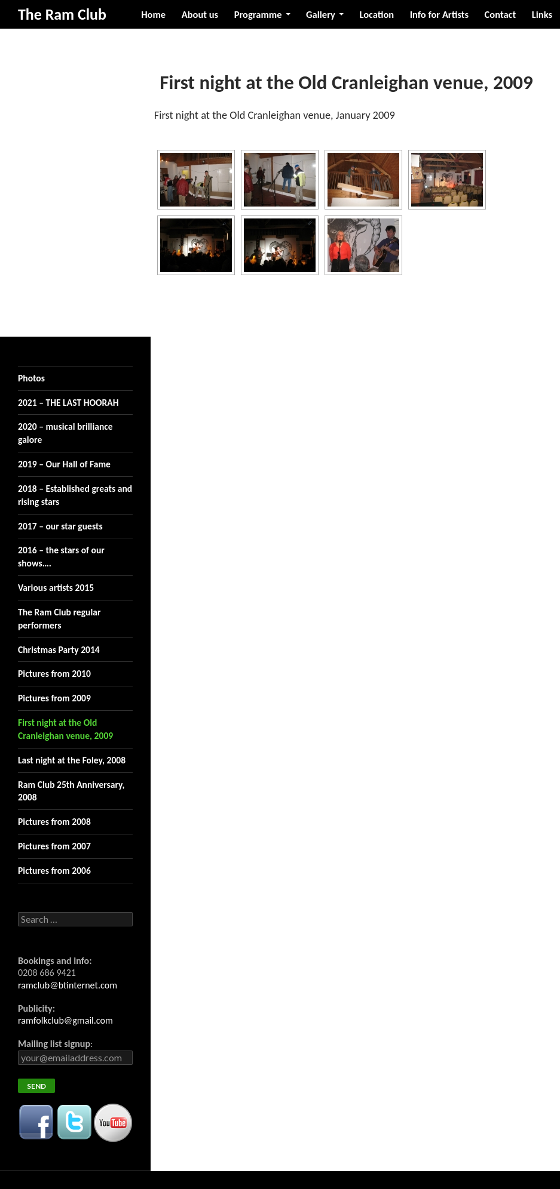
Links (542, 14)
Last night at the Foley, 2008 (72, 760)
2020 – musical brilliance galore (65, 433)
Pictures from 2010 (54, 673)
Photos (31, 378)
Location (376, 14)
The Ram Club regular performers (59, 618)
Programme (258, 14)
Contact (500, 14)
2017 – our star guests (60, 526)
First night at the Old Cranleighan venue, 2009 (65, 729)
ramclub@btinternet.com (67, 985)
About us (200, 14)
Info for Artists (439, 14)
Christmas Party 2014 (59, 649)
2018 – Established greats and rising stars (75, 495)
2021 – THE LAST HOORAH (68, 402)
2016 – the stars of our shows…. (61, 556)
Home (153, 14)
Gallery (320, 14)
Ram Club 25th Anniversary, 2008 (71, 791)
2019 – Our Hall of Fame (64, 464)
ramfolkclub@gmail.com (65, 1020)
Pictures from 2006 (54, 870)
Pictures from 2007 (54, 846)
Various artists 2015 (56, 587)
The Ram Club (62, 14)
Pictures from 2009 (54, 698)
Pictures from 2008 (54, 821)
